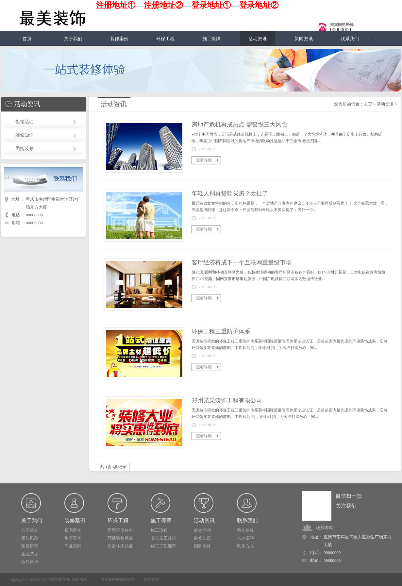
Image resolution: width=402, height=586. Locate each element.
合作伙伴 (29, 561)
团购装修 (24, 148)
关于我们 (73, 38)
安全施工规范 (163, 538)
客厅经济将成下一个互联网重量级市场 (242, 262)
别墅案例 (72, 538)
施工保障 (211, 38)
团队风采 (29, 538)
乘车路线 (245, 530)
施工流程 (159, 530)
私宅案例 (72, 530)
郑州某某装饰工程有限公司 (227, 400)
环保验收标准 (120, 538)
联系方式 (245, 546)
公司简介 (29, 530)
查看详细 (204, 160)
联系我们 (350, 38)
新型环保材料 (120, 530)
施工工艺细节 (163, 546)
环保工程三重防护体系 (221, 331)
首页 (27, 38)
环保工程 (165, 38)
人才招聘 (245, 538)
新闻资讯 (303, 38)
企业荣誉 (29, 553)
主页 (368, 104)
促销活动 (24, 121)
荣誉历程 (29, 546)
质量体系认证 (120, 546)
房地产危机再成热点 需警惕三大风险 (239, 124)
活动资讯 (385, 104)
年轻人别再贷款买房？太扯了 (230, 193)
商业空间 (72, 546)
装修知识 (24, 135)
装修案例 (119, 38)
